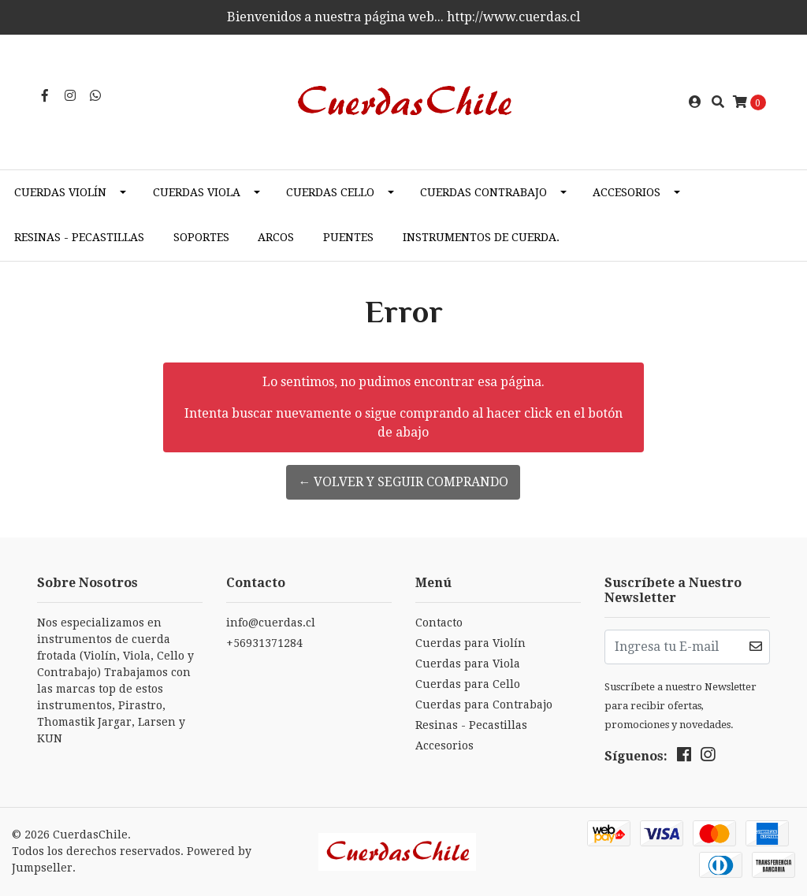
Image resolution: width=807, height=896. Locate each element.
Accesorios (626, 192)
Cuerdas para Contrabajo (483, 704)
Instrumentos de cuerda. (481, 237)
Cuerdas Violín (60, 192)
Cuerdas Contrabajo (483, 192)
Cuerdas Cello (330, 192)
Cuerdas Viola (196, 192)
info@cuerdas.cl (270, 622)
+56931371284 (264, 643)
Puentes (348, 237)
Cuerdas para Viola (467, 663)
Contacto (439, 622)
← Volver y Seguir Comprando (403, 481)
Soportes (201, 237)
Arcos (276, 237)
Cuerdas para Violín (470, 643)
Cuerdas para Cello (467, 684)
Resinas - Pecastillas (79, 237)
